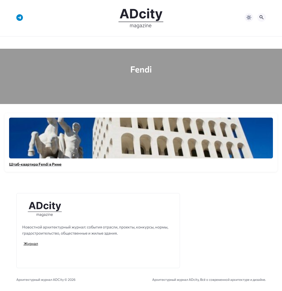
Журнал (31, 243)
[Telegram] (19, 17)
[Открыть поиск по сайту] (261, 17)
